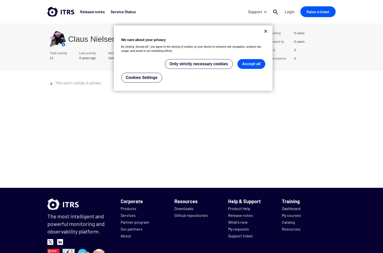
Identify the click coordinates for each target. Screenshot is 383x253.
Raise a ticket (318, 11)
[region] (193, 58)
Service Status (123, 11)
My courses (291, 215)
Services (128, 215)
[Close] (265, 31)
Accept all (251, 64)
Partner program (135, 222)
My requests (238, 229)
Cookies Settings (142, 77)
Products (128, 208)
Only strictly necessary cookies (199, 64)
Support (257, 11)
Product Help (239, 208)
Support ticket (240, 235)
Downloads (183, 208)
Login (290, 11)
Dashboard (291, 208)
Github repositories (191, 215)
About (126, 235)
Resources (291, 229)
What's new (238, 222)
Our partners (131, 229)
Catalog (288, 222)
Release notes (92, 11)
